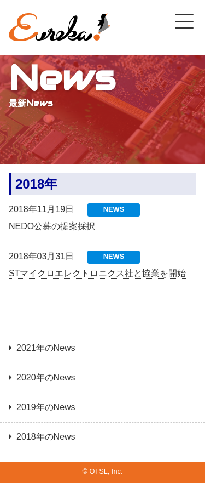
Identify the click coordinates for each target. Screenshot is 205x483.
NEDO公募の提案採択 (52, 226)
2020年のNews (45, 377)
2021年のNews (45, 348)
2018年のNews (45, 436)
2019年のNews (45, 407)
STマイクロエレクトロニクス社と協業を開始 (97, 273)
